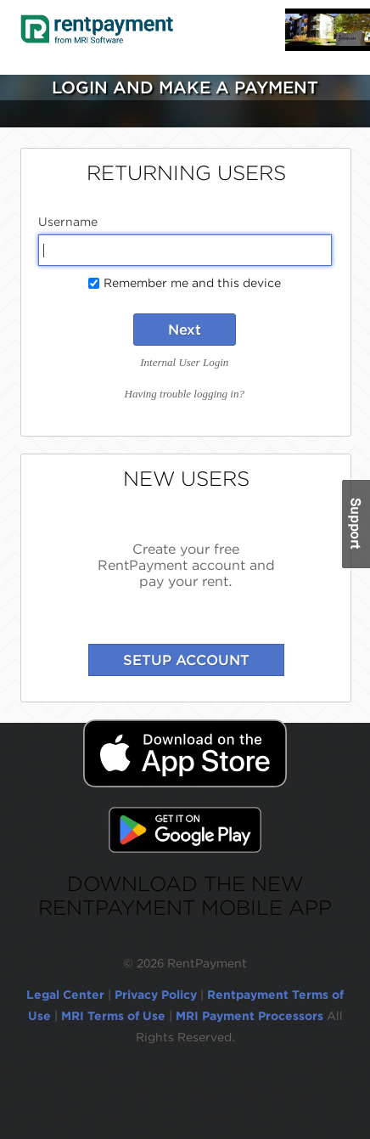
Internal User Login (184, 362)
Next (184, 329)
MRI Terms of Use (113, 1016)
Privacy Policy (156, 994)
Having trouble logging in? (184, 393)
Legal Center (65, 994)
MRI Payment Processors (251, 1016)
